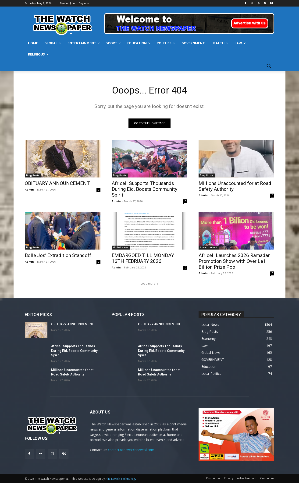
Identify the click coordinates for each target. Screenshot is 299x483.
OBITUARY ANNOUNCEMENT (57, 183)
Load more (150, 283)
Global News (120, 247)
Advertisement (208, 247)
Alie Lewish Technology (121, 479)
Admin (29, 189)
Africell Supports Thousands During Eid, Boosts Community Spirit (144, 189)
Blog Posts (32, 175)
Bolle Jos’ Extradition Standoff (58, 255)
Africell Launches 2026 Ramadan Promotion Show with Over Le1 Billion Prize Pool (235, 261)
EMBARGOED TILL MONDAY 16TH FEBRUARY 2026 (143, 258)
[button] (268, 65)
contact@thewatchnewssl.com (131, 450)
